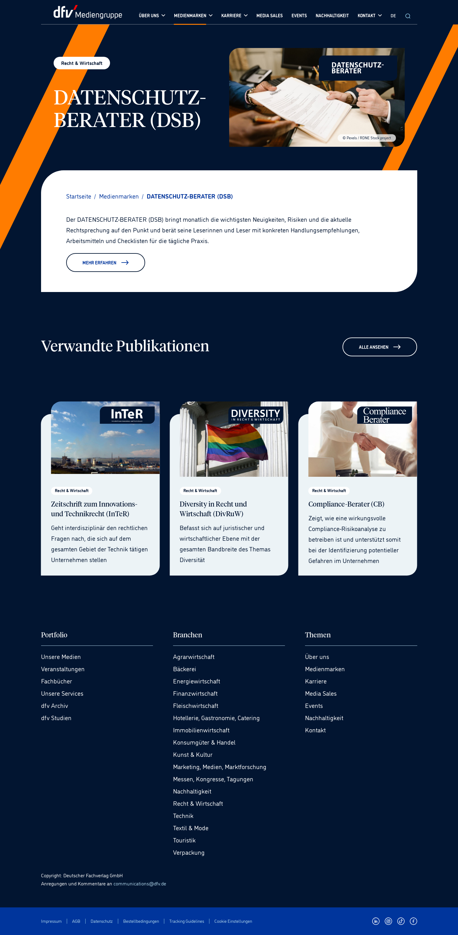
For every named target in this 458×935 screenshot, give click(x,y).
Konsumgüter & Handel (204, 741)
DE (393, 15)
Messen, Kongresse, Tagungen (213, 778)
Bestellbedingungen (141, 921)
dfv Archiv (54, 705)
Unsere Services (62, 692)
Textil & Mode (190, 827)
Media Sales (321, 692)
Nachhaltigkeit (192, 790)
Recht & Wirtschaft (198, 803)
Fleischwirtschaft (195, 705)
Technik (183, 815)
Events (314, 705)
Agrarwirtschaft (193, 656)
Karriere (316, 680)
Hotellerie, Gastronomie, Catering (216, 717)
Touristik (184, 839)
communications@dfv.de (139, 883)
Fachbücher (56, 680)
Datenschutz (102, 921)
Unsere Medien (61, 656)
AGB (76, 921)
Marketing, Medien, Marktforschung (219, 766)
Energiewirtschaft (196, 680)
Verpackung (189, 851)
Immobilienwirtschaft (201, 729)
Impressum (51, 921)
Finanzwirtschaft (195, 692)
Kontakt (315, 729)
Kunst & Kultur (193, 754)
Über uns (317, 656)
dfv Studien (56, 717)
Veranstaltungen (63, 668)
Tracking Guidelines (186, 921)
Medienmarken (325, 668)
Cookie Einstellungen (233, 921)
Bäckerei (184, 668)
